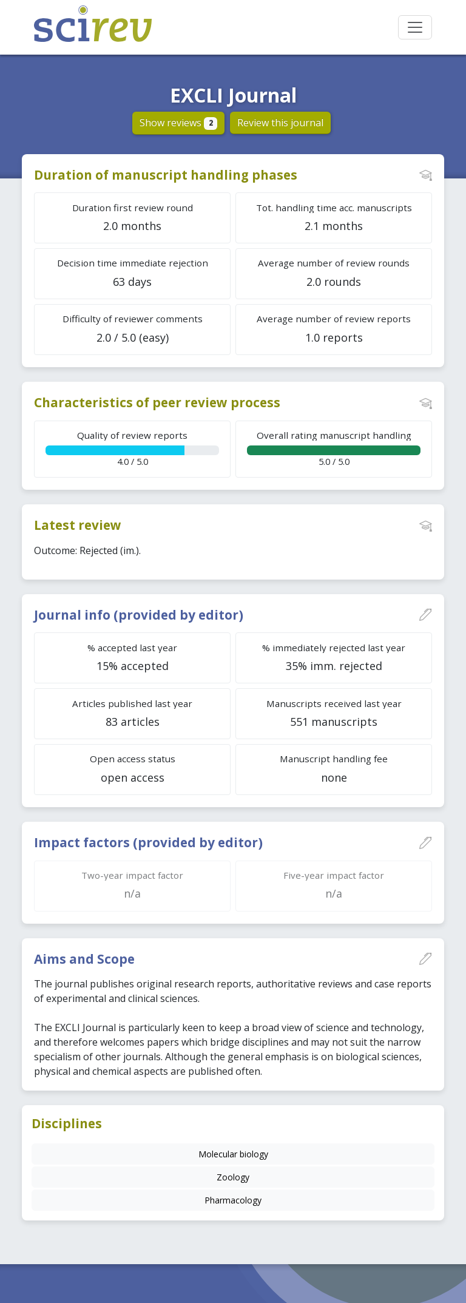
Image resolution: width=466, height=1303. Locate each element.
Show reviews (179, 122)
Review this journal (280, 122)
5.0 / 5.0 (333, 448)
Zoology (233, 1177)
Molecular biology (233, 1154)
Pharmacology (233, 1200)
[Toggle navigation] (415, 27)
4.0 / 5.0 (132, 448)
